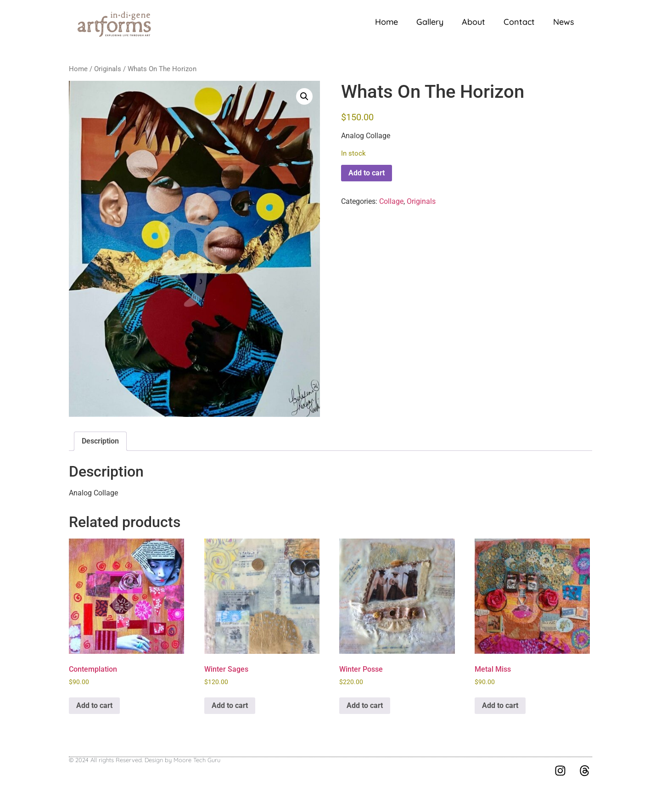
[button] (304, 96)
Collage (391, 201)
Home (386, 22)
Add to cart (366, 173)
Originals (107, 69)
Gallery (429, 22)
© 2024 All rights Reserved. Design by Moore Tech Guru (144, 760)
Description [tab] (100, 441)
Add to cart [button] (94, 705)
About (473, 22)
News (563, 22)
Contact (519, 22)
